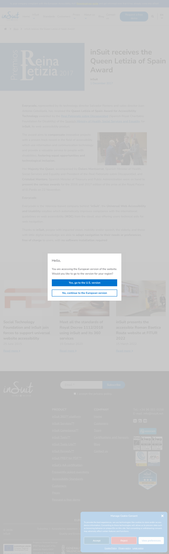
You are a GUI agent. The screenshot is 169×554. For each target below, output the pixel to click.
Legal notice (138, 548)
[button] (162, 516)
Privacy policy (124, 548)
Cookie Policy (111, 548)
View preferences (151, 540)
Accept (97, 540)
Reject (124, 540)
